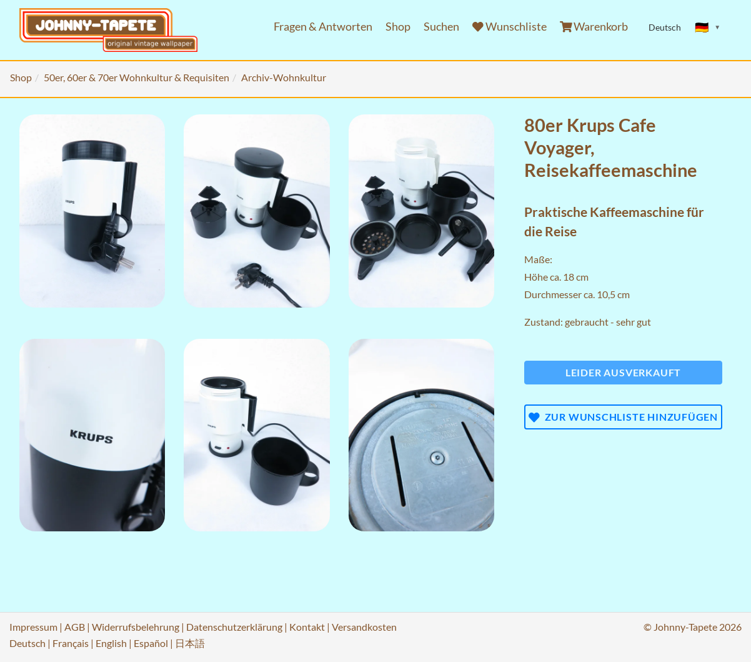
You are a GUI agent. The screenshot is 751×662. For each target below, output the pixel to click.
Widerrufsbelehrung (135, 627)
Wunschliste (509, 26)
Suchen (441, 26)
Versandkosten (364, 627)
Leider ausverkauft (623, 372)
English (111, 643)
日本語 (190, 643)
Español (151, 643)
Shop (397, 26)
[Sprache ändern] (708, 28)
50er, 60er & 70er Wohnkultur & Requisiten (136, 77)
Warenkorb (594, 26)
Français (70, 643)
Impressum (33, 627)
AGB (74, 627)
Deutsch (27, 643)
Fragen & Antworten (323, 26)
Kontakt (307, 627)
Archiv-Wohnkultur (283, 77)
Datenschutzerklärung (234, 627)
